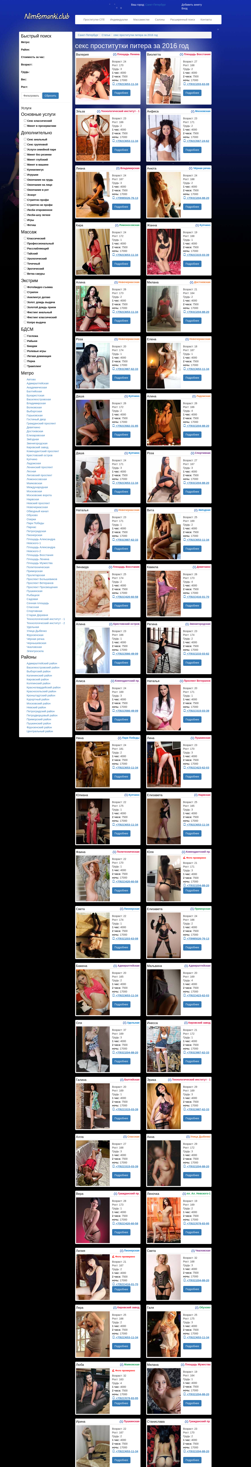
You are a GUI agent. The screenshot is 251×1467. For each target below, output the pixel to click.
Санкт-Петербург (155, 4)
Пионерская (34, 535)
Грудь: (25, 71)
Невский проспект (38, 503)
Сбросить (50, 95)
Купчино (32, 459)
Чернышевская (36, 643)
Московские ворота (39, 495)
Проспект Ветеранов (40, 583)
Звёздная (33, 439)
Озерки (31, 519)
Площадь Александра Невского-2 (41, 549)
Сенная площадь (38, 603)
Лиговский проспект (39, 475)
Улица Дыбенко (37, 630)
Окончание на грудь (40, 179)
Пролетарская (36, 575)
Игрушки (32, 174)
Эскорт (31, 194)
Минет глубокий (37, 159)
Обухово (32, 515)
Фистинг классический (42, 317)
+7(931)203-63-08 (196, 84)
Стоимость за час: (33, 57)
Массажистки (141, 19)
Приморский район (39, 719)
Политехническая (38, 567)
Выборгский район (39, 671)
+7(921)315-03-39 (196, 254)
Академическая (37, 387)
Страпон (32, 292)
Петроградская (36, 531)
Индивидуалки (119, 19)
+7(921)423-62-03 (196, 767)
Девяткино (33, 427)
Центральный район (40, 731)
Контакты (206, 19)
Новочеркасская (37, 507)
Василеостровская (39, 399)
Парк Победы (35, 523)
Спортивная (34, 610)
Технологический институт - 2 (46, 623)
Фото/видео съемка (40, 287)
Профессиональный (40, 243)
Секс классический (39, 120)
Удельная (33, 627)
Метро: (25, 42)
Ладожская (34, 463)
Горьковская (35, 415)
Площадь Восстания (40, 555)
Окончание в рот (38, 189)
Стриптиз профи (38, 199)
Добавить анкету (192, 4)
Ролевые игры (36, 351)
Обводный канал (38, 511)
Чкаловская (34, 646)
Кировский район (38, 679)
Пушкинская (34, 591)
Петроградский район (41, 711)
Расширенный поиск (182, 19)
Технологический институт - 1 (46, 619)
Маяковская (34, 483)
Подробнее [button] (121, 92)
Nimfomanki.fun (47, 18)
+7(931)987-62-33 (125, 368)
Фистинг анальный (39, 312)
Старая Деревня (37, 615)
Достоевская (35, 431)
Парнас (31, 527)
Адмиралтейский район (42, 663)
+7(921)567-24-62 (196, 140)
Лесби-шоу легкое (38, 214)
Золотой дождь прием (41, 307)
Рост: (24, 86)
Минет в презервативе (41, 125)
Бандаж (32, 346)
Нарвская (33, 499)
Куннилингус (35, 169)
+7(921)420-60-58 (125, 596)
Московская (34, 491)
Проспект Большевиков (42, 579)
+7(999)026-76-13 (125, 198)
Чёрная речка (35, 638)
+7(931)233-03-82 (196, 653)
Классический (36, 238)
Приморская (35, 571)
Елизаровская (36, 435)
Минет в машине (38, 164)
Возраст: (27, 64)
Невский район (36, 707)
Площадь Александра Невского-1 (41, 541)
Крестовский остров (40, 455)
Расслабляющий (38, 248)
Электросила (35, 651)
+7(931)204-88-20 (196, 198)
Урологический (37, 258)
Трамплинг (34, 366)
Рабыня (32, 341)
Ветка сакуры (36, 273)
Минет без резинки (39, 154)
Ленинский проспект (40, 467)
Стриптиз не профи (40, 204)
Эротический (35, 268)
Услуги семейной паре (41, 149)
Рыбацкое (33, 595)
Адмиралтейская (38, 383)
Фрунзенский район (39, 727)
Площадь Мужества (40, 563)
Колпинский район (38, 683)
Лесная (31, 471)
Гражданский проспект (41, 423)
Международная (37, 487)
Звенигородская (37, 443)
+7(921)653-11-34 (125, 84)
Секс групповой (37, 144)
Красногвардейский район (44, 687)
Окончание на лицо (39, 184)
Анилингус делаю (38, 297)
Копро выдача (36, 322)
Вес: (24, 79)
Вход (185, 8)
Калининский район (39, 675)
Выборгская (34, 411)
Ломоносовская (37, 479)
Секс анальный (37, 139)
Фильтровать (31, 95)
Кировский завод (37, 447)
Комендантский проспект (43, 451)
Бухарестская (35, 395)
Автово (31, 379)
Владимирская (36, 403)
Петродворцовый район (42, 715)
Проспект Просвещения (42, 587)
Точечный (33, 263)
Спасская (33, 607)
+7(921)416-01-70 (196, 596)
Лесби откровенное (40, 209)
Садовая (32, 599)
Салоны (160, 19)
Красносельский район (41, 691)
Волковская (34, 407)
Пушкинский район (39, 723)
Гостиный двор (36, 419)
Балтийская (34, 391)
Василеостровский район (43, 667)
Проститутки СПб (94, 19)
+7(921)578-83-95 (196, 1223)
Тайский (32, 253)
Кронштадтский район (41, 695)
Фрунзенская (35, 635)
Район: (25, 49)
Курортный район (38, 699)
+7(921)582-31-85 (125, 425)
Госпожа (32, 335)
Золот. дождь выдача (41, 302)
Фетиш (31, 225)
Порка (31, 361)
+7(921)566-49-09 (125, 653)
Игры (30, 220)
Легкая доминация (39, 356)
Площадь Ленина (38, 559)
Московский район (39, 703)
